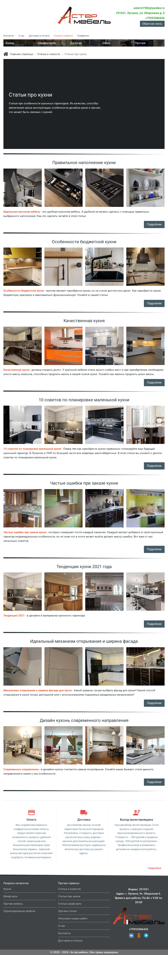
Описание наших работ (73, 918)
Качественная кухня (84, 320)
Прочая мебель (13, 903)
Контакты (8, 35)
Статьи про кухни (69, 896)
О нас (21, 35)
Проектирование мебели (19, 911)
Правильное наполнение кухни (84, 162)
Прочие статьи (67, 911)
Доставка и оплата (39, 35)
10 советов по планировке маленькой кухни (84, 399)
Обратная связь (152, 23)
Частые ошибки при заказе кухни (84, 483)
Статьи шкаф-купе (69, 903)
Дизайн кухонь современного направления (84, 720)
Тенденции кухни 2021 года (84, 566)
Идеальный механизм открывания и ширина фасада (84, 641)
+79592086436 (138, 929)
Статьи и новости (63, 35)
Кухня (7, 889)
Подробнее (154, 224)
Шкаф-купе (10, 896)
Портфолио (83, 35)
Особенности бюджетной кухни (84, 241)
